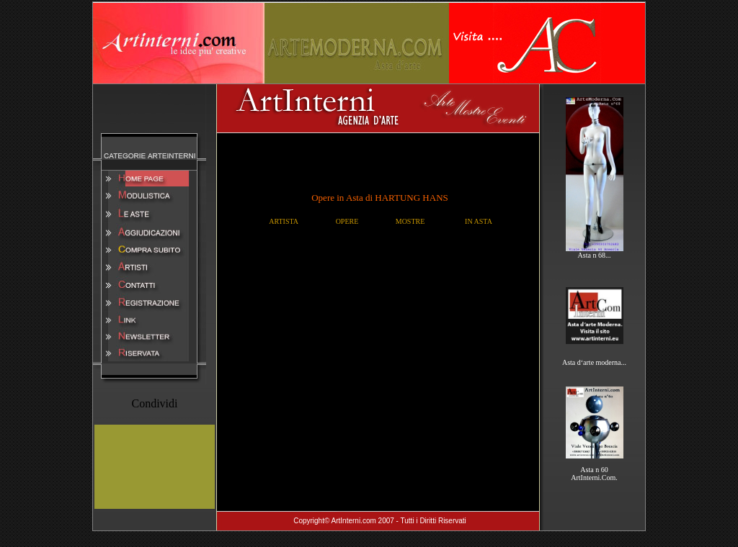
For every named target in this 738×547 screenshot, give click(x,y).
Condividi (154, 403)
